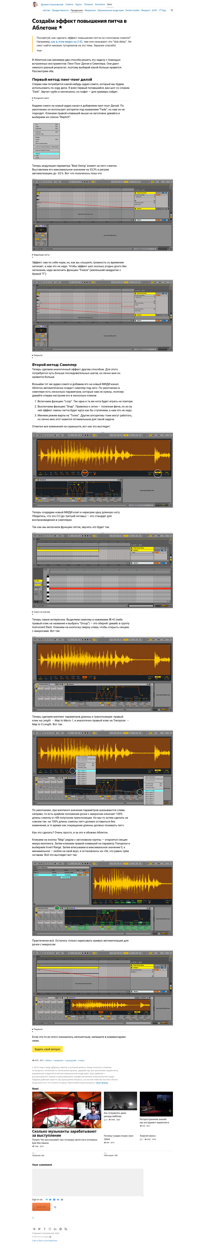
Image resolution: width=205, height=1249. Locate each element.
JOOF (157, 10)
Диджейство (46, 10)
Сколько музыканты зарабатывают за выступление (64, 1136)
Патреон (88, 4)
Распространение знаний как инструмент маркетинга (154, 1123)
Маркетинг (93, 10)
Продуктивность (63, 10)
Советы (69, 4)
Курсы (78, 4)
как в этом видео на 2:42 (66, 44)
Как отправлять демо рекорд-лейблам (115, 1117)
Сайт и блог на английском (44, 1243)
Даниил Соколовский (52, 4)
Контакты (100, 4)
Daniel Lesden (136, 10)
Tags (165, 10)
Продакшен (80, 10)
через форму (101, 1085)
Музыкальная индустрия (114, 10)
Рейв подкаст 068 (111, 1158)
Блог (109, 4)
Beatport (148, 10)
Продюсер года (38, 1158)
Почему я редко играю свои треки (118, 1140)
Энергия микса (148, 1138)
